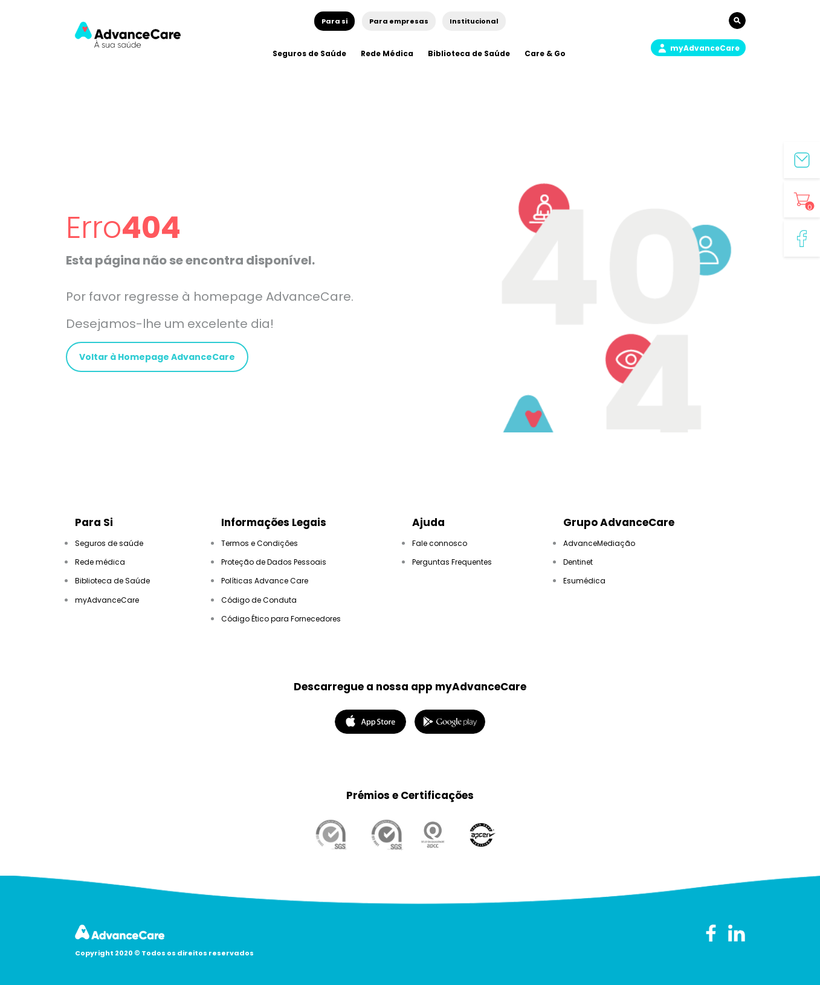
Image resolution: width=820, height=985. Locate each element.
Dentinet (578, 562)
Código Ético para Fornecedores (281, 619)
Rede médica (100, 562)
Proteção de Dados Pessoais (273, 562)
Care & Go (545, 53)
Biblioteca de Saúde (469, 53)
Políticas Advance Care (264, 581)
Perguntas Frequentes (452, 562)
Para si (334, 21)
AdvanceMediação (599, 543)
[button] (698, 47)
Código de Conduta (259, 600)
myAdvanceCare (107, 600)
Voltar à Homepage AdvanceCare (157, 357)
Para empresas (398, 21)
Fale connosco (439, 543)
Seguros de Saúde (309, 53)
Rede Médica (387, 53)
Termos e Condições (259, 543)
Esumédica (584, 581)
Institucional (474, 21)
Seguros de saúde (109, 543)
